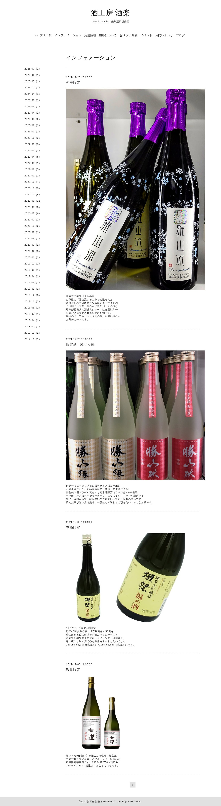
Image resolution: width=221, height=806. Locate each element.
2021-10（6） (32, 194)
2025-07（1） (32, 68)
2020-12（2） (32, 226)
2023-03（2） (32, 119)
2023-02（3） (32, 125)
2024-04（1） (32, 93)
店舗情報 (90, 35)
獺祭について (108, 35)
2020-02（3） (32, 251)
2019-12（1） (32, 263)
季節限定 (73, 527)
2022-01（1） (32, 175)
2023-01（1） (32, 131)
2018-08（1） (32, 307)
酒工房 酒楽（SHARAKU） (102, 801)
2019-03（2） (32, 282)
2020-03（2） (32, 244)
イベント (146, 35)
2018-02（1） (32, 326)
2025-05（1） (32, 81)
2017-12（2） (32, 332)
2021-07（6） (32, 213)
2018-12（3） (32, 295)
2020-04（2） (32, 238)
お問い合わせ (164, 35)
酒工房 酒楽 (110, 12)
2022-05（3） (32, 150)
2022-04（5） (32, 156)
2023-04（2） (32, 112)
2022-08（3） (32, 144)
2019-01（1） (32, 288)
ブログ (180, 35)
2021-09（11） (33, 200)
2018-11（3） (32, 301)
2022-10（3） (32, 137)
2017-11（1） (32, 339)
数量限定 (73, 670)
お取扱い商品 (129, 35)
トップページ (43, 35)
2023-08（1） (32, 100)
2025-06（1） (32, 75)
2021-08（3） (32, 207)
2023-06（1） (32, 106)
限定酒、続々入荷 (80, 344)
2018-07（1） (32, 314)
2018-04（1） (32, 320)
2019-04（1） (32, 276)
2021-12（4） (32, 182)
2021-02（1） (32, 219)
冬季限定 (73, 83)
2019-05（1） (32, 270)
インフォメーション (68, 35)
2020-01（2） (32, 257)
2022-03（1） (32, 163)
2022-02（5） (32, 169)
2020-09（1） (32, 232)
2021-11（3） (32, 188)
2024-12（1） (32, 87)
